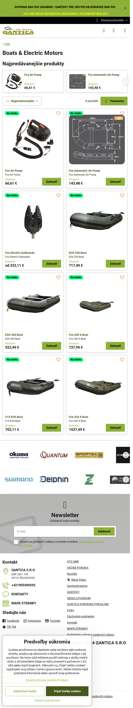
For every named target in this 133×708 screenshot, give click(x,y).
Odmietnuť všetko (25, 691)
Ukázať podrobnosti (47, 700)
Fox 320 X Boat (78, 417)
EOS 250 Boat (78, 252)
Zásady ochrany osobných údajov (47, 680)
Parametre (114, 101)
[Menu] (125, 30)
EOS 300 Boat (14, 334)
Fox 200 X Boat (78, 334)
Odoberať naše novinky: (65, 520)
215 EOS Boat (14, 417)
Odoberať (104, 531)
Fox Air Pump (32, 74)
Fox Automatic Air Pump (103, 74)
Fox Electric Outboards (20, 252)
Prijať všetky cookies (67, 691)
